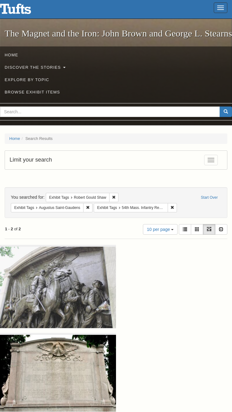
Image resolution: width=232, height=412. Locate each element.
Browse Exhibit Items (32, 92)
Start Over (209, 197)
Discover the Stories (35, 67)
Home (11, 55)
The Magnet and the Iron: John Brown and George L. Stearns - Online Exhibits (23, 11)
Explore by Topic (27, 79)
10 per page (160, 229)
